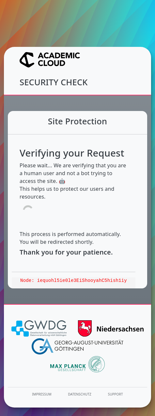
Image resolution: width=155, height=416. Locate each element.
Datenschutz (80, 394)
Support (115, 394)
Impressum (41, 394)
